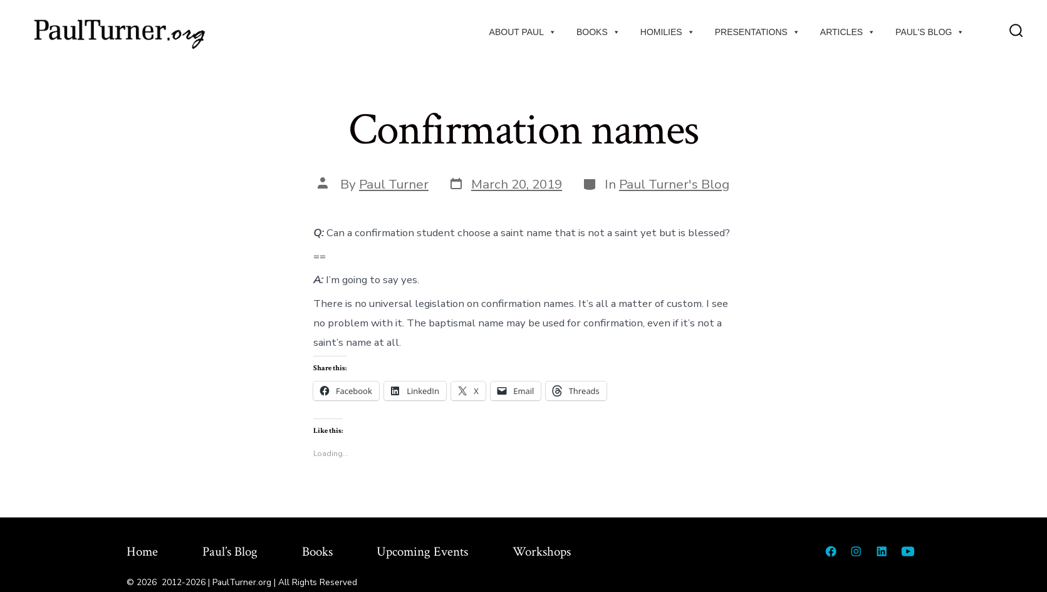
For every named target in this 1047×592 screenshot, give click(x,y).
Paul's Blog (929, 32)
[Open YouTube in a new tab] (907, 551)
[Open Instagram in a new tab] (856, 551)
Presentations (757, 32)
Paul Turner (394, 184)
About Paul (522, 32)
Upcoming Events (422, 551)
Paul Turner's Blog (674, 184)
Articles (847, 32)
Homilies (667, 32)
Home (142, 551)
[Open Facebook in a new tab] (831, 551)
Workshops (542, 551)
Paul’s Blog (230, 551)
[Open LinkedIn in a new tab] (881, 551)
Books (598, 32)
